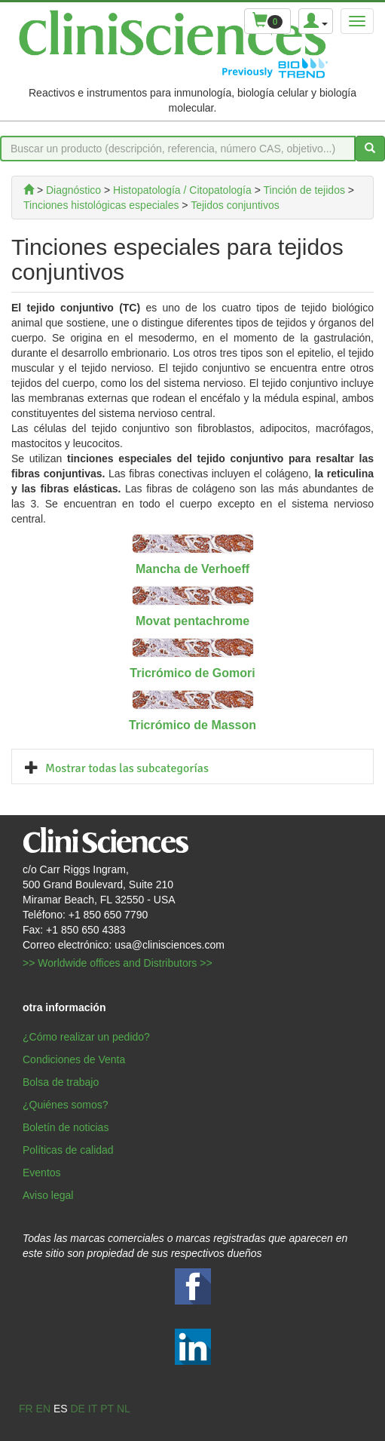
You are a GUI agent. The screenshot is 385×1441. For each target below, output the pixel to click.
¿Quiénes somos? (65, 1105)
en (43, 1409)
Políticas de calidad (68, 1150)
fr (26, 1409)
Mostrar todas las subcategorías (127, 768)
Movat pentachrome (192, 621)
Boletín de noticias (65, 1127)
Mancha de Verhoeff (192, 569)
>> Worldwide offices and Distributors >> (117, 963)
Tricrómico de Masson (192, 725)
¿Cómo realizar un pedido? (86, 1037)
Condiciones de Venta (74, 1059)
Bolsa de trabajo (61, 1082)
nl (123, 1409)
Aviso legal (48, 1195)
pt (107, 1409)
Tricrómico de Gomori (192, 673)
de (77, 1409)
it (92, 1409)
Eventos (42, 1173)
